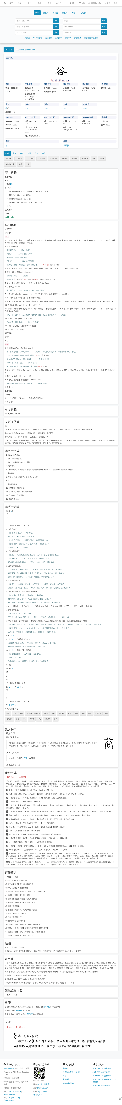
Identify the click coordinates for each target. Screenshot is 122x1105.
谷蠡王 (11, 705)
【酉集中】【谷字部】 (16, 777)
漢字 (11, 3)
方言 (36, 153)
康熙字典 (68, 38)
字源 (21, 153)
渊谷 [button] (83, 713)
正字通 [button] (102, 158)
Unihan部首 (37, 38)
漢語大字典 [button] (41, 158)
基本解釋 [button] (9, 158)
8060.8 (84, 108)
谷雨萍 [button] (32, 719)
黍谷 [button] (55, 719)
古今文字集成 (9, 1068)
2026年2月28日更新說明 (102, 1068)
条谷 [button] (76, 713)
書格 (64, 1076)
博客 (107, 3)
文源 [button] (27, 164)
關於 (72, 3)
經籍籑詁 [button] (85, 158)
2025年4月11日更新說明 (102, 1072)
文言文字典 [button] (30, 158)
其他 (116, 3)
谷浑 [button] (17, 719)
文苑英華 (66, 1079)
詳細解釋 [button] (19, 158)
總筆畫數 (48, 38)
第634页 (47, 1007)
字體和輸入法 (94, 3)
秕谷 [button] (89, 713)
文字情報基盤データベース (26, 50)
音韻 (29, 153)
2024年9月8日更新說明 (101, 1085)
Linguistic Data (68, 1083)
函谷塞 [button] (46, 713)
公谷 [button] (21, 713)
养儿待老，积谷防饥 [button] (33, 713)
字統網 (65, 1068)
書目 (14, 153)
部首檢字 (27, 38)
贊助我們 (37, 1095)
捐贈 (82, 3)
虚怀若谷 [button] (9, 719)
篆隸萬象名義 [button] (10, 164)
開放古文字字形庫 (91, 38)
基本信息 (8, 50)
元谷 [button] (14, 713)
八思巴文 (60, 3)
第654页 (29, 1014)
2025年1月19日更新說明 (102, 1076)
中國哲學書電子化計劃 (71, 1072)
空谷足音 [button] (98, 713)
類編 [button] (93, 158)
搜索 (56, 20)
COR (26, 108)
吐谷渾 (18, 687)
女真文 (41, 3)
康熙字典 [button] (75, 158)
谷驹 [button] (39, 719)
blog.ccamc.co (9, 1100)
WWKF (46, 108)
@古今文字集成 (43, 1084)
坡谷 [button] (53, 713)
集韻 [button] (20, 164)
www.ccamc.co (9, 1094)
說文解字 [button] (64, 158)
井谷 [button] (7, 713)
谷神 (12, 635)
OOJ (64, 108)
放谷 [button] (69, 713)
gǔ (7, 92)
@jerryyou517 (42, 1088)
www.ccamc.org (15, 1092)
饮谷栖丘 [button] (47, 719)
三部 (26, 758)
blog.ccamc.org (14, 1098)
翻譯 (43, 153)
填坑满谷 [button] (61, 713)
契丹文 (31, 3)
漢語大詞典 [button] (53, 158)
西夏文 (21, 3)
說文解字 (58, 38)
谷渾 (10, 687)
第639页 (19, 1010)
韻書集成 (77, 38)
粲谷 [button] (106, 713)
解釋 (7, 153)
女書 (50, 3)
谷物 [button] (24, 719)
